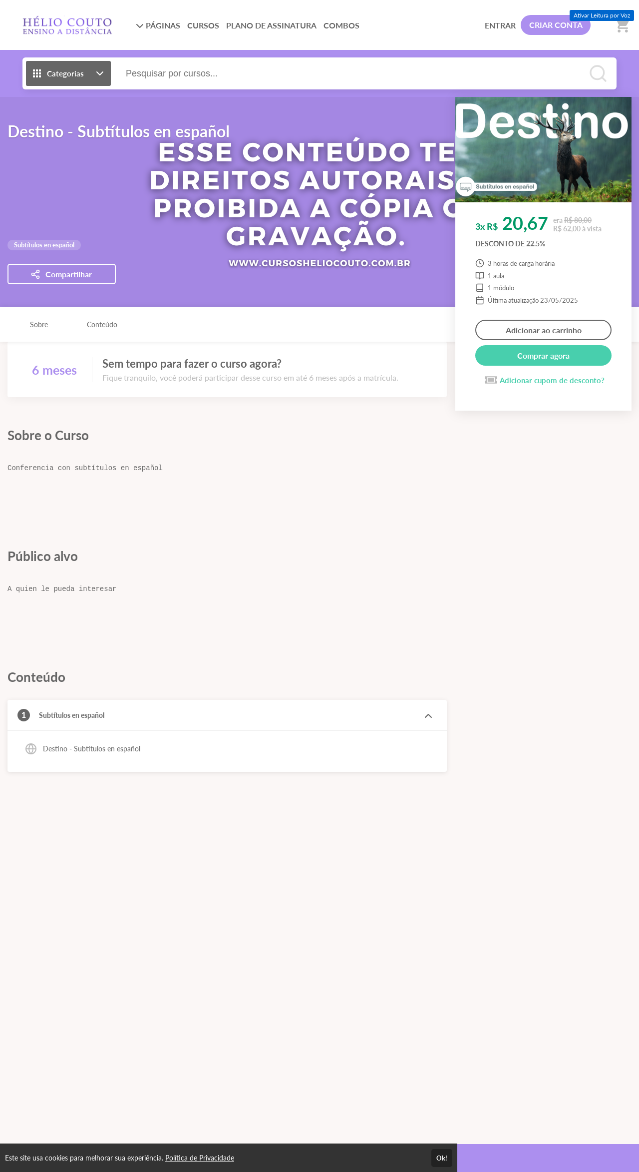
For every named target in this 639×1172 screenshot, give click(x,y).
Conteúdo (102, 324)
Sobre (39, 324)
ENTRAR (500, 25)
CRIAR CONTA (556, 24)
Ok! (441, 1158)
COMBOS (341, 25)
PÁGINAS (158, 25)
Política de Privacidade (199, 1158)
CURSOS (203, 25)
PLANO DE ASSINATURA (271, 25)
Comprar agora (543, 355)
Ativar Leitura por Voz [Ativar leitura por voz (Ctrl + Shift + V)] (602, 15)
